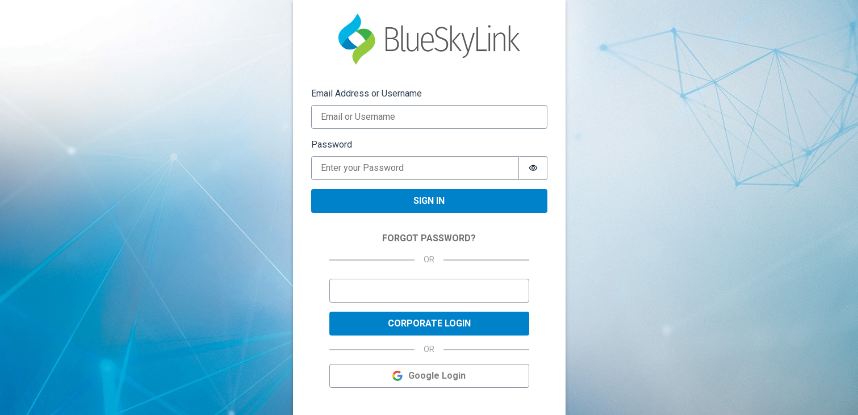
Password (331, 144)
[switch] (533, 168)
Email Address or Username (366, 93)
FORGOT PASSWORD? (429, 238)
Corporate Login (429, 323)
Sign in (429, 200)
